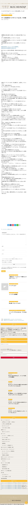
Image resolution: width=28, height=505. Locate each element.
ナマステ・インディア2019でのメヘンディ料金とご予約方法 (11, 485)
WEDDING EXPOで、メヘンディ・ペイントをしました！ (13, 319)
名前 (3, 246)
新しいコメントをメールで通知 (7, 260)
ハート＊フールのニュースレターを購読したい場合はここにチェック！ (14, 258)
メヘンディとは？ (12, 285)
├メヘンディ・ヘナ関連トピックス (7, 229)
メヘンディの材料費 (13, 294)
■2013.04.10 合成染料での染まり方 (8, 48)
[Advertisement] (14, 26)
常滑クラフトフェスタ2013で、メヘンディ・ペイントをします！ (14, 320)
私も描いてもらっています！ (15, 303)
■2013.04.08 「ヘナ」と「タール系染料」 (10, 46)
